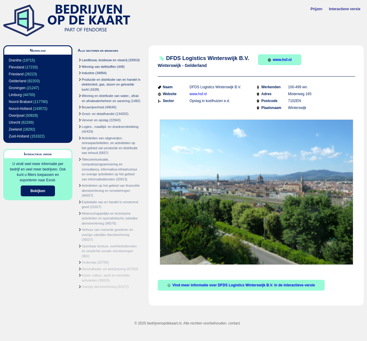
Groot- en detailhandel (98, 114)
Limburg (15, 95)
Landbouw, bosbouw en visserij (104, 60)
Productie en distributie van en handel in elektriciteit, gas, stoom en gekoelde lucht (111, 84)
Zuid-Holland (19, 136)
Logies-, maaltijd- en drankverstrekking (110, 126)
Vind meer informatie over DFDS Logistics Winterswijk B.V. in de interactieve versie (241, 285)
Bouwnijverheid (93, 107)
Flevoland (16, 67)
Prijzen (316, 9)
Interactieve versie (344, 9)
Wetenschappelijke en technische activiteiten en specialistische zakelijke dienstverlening (110, 218)
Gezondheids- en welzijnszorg (104, 269)
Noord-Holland (20, 109)
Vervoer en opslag (95, 120)
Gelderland (17, 81)
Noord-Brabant (20, 102)
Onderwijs (89, 262)
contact (234, 323)
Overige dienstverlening (99, 286)
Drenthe (15, 60)
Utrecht (14, 122)
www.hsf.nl (280, 60)
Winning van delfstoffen (99, 66)
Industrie (88, 73)
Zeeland (15, 129)
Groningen (17, 88)
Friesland (16, 74)
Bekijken (37, 191)
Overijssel (17, 115)
